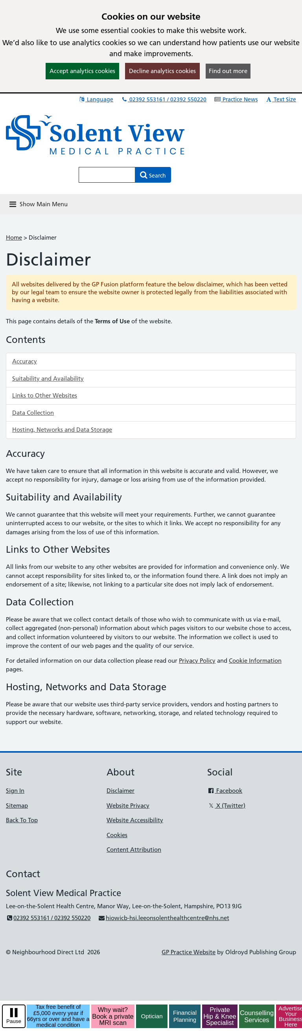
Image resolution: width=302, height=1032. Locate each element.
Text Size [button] (280, 99)
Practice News (236, 99)
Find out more (228, 71)
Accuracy (24, 361)
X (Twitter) (226, 805)
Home (14, 237)
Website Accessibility (135, 820)
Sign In (15, 790)
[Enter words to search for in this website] (107, 175)
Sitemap (17, 805)
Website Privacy (128, 805)
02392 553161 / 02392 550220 (163, 99)
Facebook (224, 790)
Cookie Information (255, 660)
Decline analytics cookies (162, 71)
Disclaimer (120, 790)
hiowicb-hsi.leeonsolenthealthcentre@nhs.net (163, 918)
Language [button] (95, 99)
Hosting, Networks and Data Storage (62, 429)
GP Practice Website (188, 952)
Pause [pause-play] (13, 1021)
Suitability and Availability (48, 378)
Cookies (117, 835)
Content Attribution (134, 849)
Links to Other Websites (44, 395)
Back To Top (22, 820)
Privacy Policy (197, 660)
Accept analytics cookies (82, 71)
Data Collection (33, 412)
